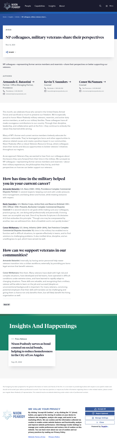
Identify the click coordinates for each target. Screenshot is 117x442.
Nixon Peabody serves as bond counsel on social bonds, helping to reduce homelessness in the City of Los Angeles (32, 349)
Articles (17, 17)
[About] (62, 6)
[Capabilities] (40, 6)
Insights (10, 17)
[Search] (100, 6)
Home (4, 17)
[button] (21, 93)
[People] (28, 6)
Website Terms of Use (36, 437)
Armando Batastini (11, 189)
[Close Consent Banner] (100, 422)
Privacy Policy (54, 437)
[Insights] (52, 6)
